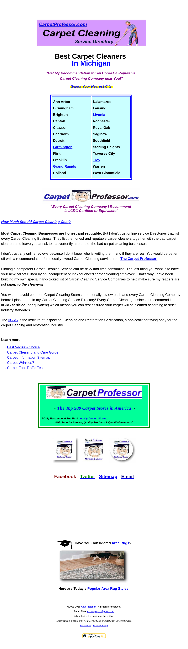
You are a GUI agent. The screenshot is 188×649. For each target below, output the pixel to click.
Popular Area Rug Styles (107, 588)
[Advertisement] (94, 7)
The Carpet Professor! (138, 259)
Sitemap (108, 476)
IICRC (13, 320)
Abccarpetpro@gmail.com (100, 611)
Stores (102, 418)
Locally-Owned (88, 418)
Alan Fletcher (88, 606)
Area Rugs (120, 543)
